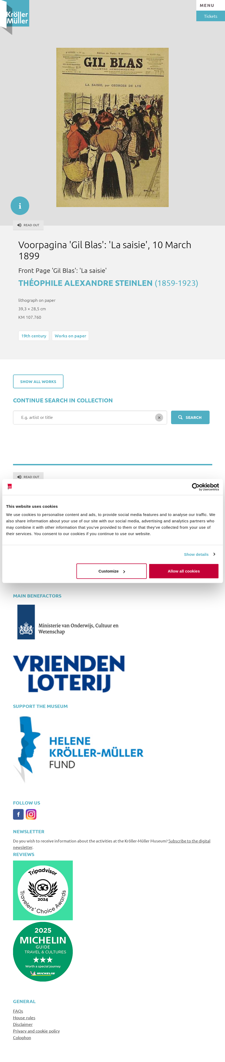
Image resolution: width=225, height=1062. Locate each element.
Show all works (38, 381)
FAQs (18, 1010)
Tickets (210, 16)
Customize (112, 571)
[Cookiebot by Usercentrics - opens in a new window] (195, 487)
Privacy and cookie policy (36, 1030)
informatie (17, 203)
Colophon (22, 1037)
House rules (24, 1017)
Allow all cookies (184, 571)
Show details (196, 554)
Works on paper (70, 335)
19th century (33, 335)
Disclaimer (23, 1024)
